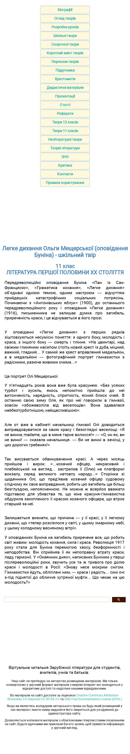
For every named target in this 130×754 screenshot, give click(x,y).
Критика (65, 165)
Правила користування (65, 183)
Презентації (65, 96)
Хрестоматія (65, 79)
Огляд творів (65, 18)
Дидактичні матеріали (65, 87)
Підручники (65, 70)
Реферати (65, 113)
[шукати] (56, 599)
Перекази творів (65, 62)
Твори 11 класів (65, 131)
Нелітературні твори (65, 139)
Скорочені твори (65, 44)
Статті (65, 105)
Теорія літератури (65, 148)
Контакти (65, 174)
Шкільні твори (65, 36)
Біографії (65, 10)
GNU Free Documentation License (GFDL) (93, 699)
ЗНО (65, 157)
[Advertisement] (65, 215)
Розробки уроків (65, 27)
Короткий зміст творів (65, 53)
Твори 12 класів (65, 122)
